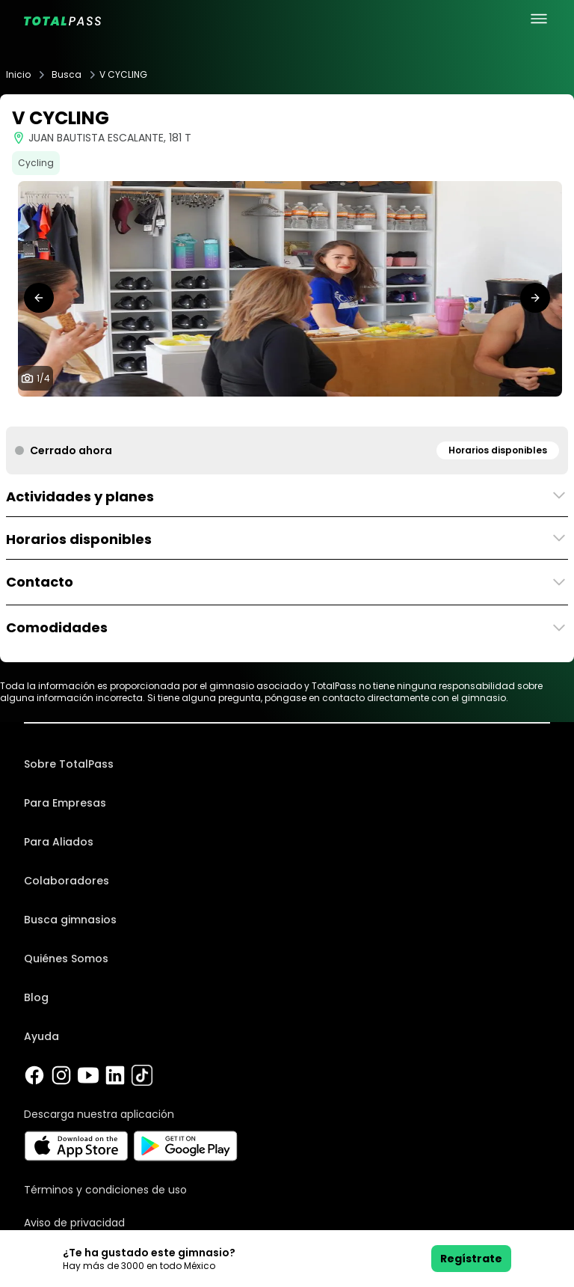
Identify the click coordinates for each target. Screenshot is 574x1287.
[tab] (269, 412)
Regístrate (471, 1258)
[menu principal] (539, 18)
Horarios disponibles (497, 450)
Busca (66, 75)
